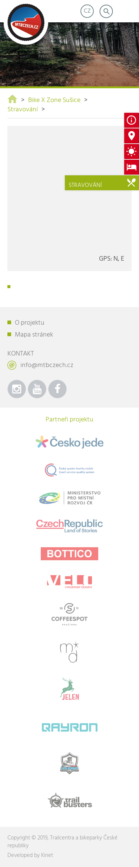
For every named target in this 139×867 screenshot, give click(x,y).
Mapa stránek (34, 334)
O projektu (29, 323)
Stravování (22, 109)
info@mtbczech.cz (46, 365)
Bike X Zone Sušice (54, 100)
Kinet (47, 855)
